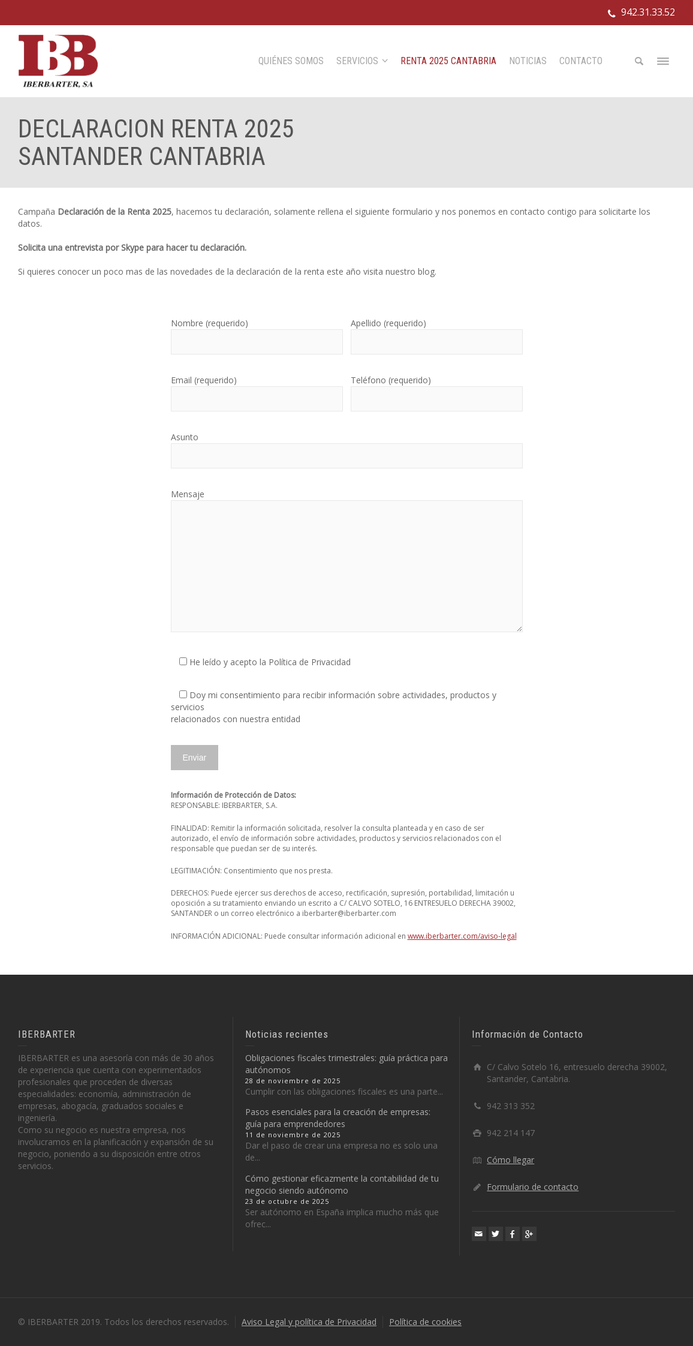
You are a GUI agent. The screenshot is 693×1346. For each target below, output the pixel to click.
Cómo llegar (510, 1159)
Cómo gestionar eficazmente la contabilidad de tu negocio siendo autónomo (342, 1184)
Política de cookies (425, 1321)
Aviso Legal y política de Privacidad (309, 1321)
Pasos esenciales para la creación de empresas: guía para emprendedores (337, 1117)
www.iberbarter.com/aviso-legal (462, 936)
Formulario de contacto (532, 1186)
